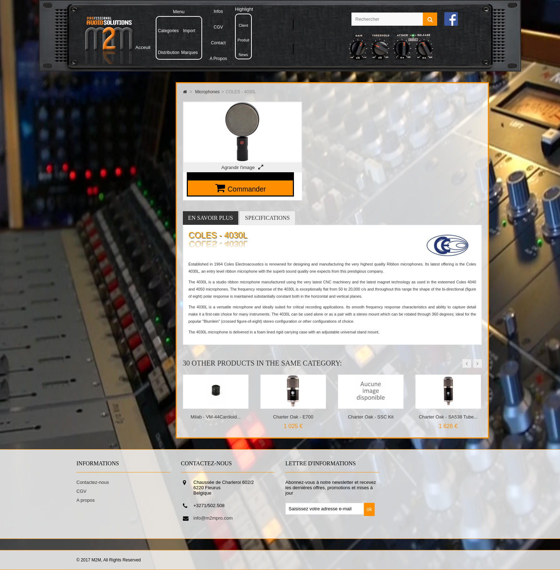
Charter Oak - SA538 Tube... (448, 417)
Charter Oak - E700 (293, 417)
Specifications (267, 218)
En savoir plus (210, 218)
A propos (85, 500)
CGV (81, 491)
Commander (247, 189)
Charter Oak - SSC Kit (371, 417)
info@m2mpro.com (213, 518)
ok (369, 509)
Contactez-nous (92, 482)
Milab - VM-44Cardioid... (216, 417)
